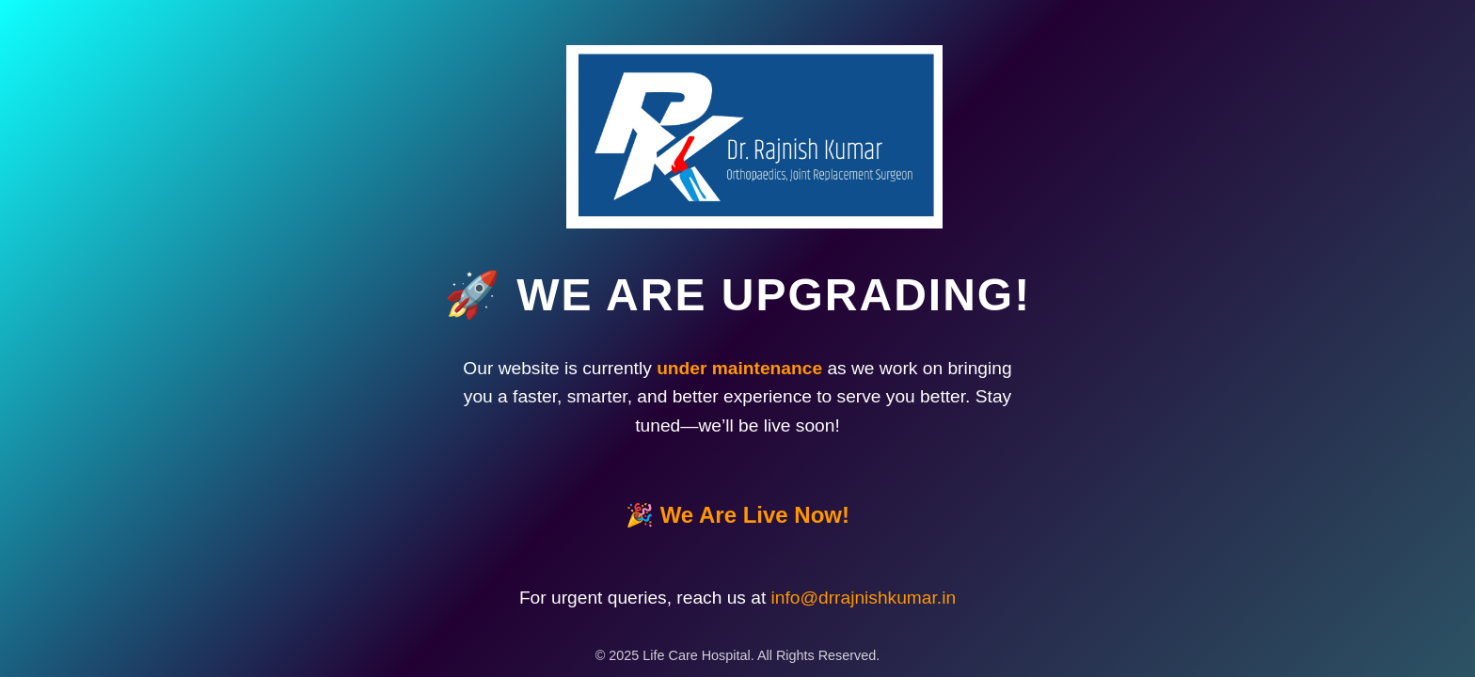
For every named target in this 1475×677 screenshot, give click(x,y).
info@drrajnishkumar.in (864, 609)
